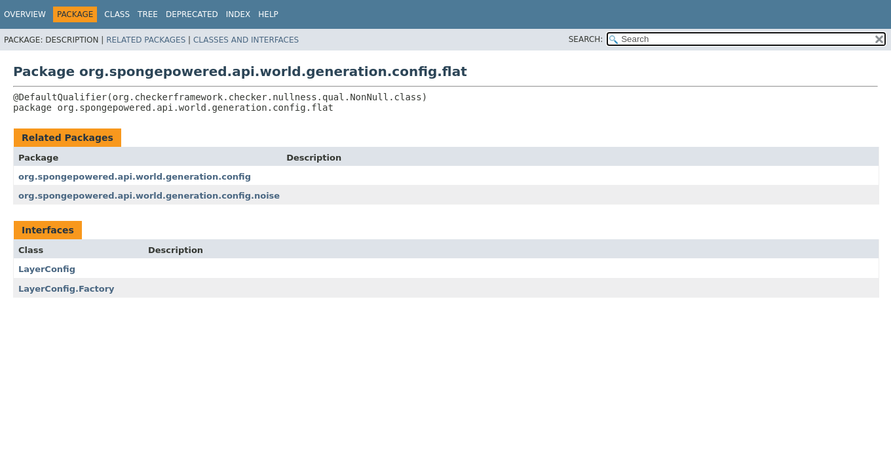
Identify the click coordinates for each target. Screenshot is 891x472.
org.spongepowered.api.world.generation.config (134, 177)
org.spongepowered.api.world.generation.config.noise (149, 196)
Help (268, 14)
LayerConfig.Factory (66, 289)
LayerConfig (46, 269)
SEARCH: (586, 39)
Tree (148, 14)
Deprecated (192, 14)
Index (238, 14)
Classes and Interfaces (246, 40)
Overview (25, 14)
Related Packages (145, 40)
